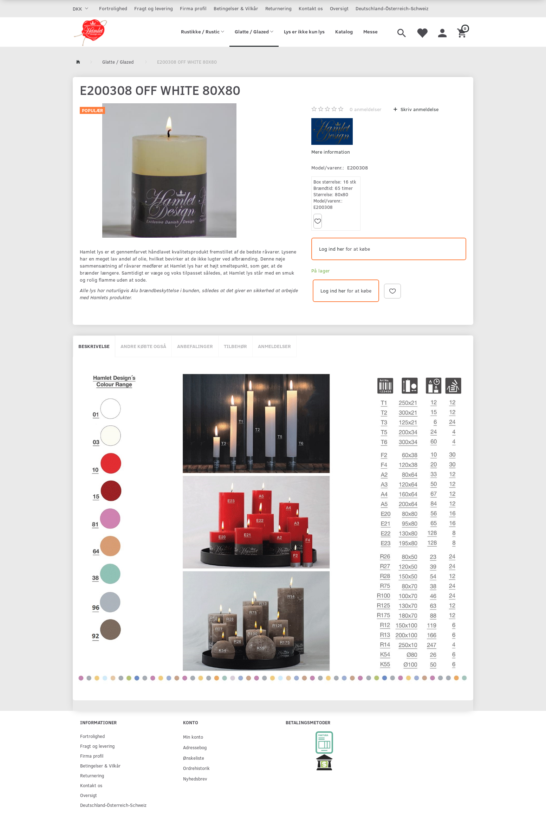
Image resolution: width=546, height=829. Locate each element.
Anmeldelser (274, 346)
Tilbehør (235, 346)
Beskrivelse (94, 346)
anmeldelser (366, 109)
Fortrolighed (113, 8)
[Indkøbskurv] (462, 32)
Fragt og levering (153, 8)
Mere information (330, 151)
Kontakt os (311, 8)
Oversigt (339, 8)
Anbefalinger (195, 346)
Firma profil (193, 8)
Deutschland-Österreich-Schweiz (392, 8)
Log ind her (331, 248)
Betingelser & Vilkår (236, 8)
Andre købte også (143, 346)
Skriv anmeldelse (418, 109)
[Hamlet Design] (90, 32)
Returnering (278, 8)
